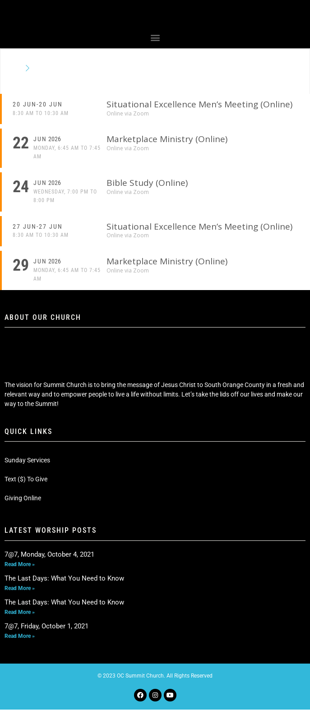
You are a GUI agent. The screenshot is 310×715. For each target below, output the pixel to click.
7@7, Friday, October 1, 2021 (46, 631)
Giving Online (23, 503)
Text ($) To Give (26, 485)
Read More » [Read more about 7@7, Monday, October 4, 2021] (20, 570)
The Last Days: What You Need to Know (64, 584)
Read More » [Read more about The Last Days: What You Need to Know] (20, 593)
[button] (155, 43)
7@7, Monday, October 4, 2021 (49, 560)
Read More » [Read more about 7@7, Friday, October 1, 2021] (20, 641)
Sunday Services (27, 466)
